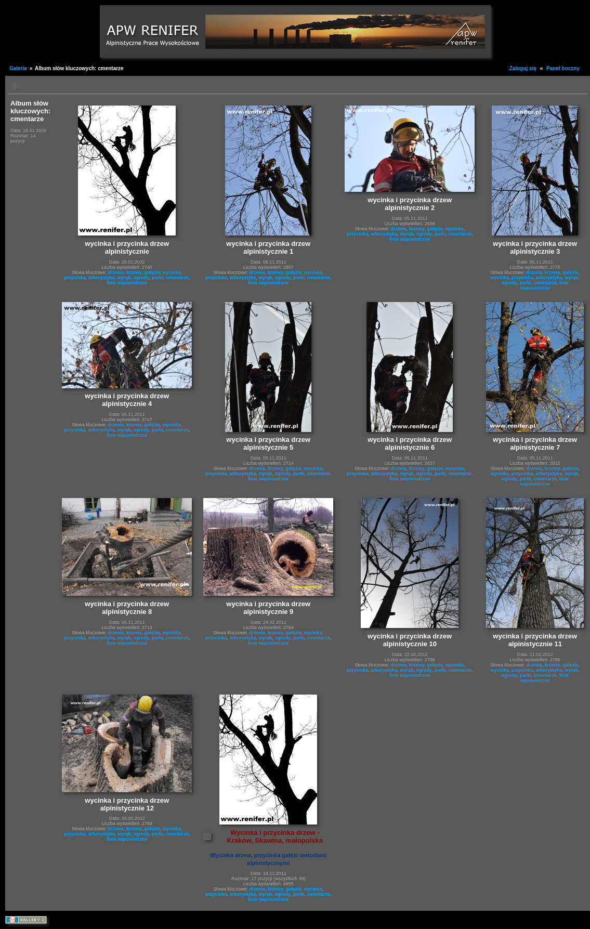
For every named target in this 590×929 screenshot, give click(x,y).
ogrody (142, 277)
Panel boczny (563, 68)
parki (157, 277)
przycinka (75, 277)
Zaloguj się (522, 68)
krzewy (134, 272)
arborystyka (101, 277)
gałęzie (152, 272)
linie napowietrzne (127, 282)
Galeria (18, 68)
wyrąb (124, 277)
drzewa (116, 272)
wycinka (172, 272)
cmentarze (177, 277)
